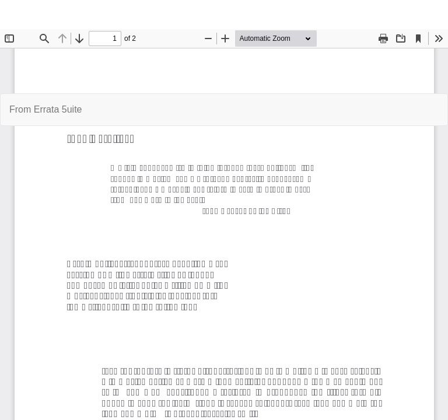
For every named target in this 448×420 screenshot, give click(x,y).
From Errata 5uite (45, 109)
